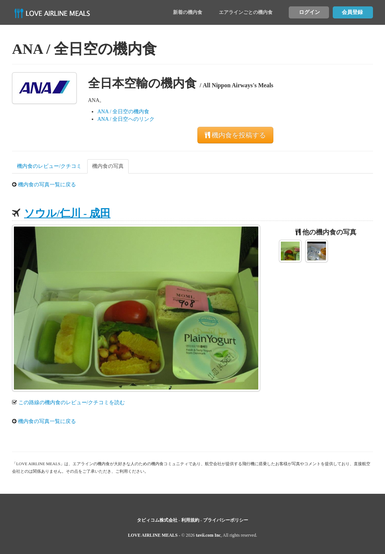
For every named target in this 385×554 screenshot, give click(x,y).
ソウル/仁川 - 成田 (67, 213)
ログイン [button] (309, 12)
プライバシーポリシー (225, 520)
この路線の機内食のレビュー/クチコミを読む (71, 402)
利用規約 (190, 520)
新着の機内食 (187, 12)
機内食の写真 (108, 166)
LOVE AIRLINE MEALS (152, 535)
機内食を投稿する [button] (235, 135)
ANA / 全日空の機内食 (123, 111)
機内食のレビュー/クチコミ (49, 166)
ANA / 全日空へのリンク (126, 119)
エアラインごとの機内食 (246, 12)
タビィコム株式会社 (157, 520)
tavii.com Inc (208, 535)
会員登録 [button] (352, 12)
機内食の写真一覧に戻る (47, 184)
